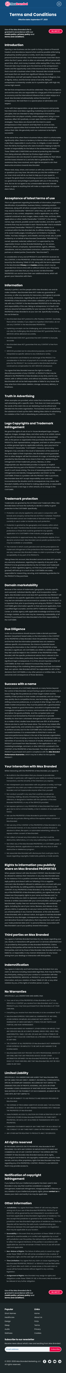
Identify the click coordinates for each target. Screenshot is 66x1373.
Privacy (23, 265)
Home (37, 1313)
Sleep (7, 1325)
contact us (53, 1191)
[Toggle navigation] (59, 4)
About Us (38, 1317)
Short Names (10, 1313)
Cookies (34, 265)
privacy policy (23, 34)
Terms (37, 1325)
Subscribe (55, 1349)
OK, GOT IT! (55, 31)
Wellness (8, 1333)
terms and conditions (14, 36)
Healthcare (9, 1317)
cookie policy (11, 34)
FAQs (36, 1321)
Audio (7, 1329)
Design (8, 1321)
